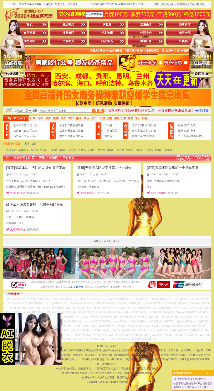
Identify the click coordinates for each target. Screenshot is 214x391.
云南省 (136, 130)
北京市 (17, 125)
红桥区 (82, 150)
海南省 (108, 135)
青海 (145, 135)
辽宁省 (25, 135)
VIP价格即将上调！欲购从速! (189, 378)
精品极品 (107, 41)
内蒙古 (25, 130)
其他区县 (24, 150)
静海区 (159, 150)
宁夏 (140, 135)
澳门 (186, 125)
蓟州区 (168, 150)
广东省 (108, 125)
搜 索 (98, 110)
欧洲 (186, 130)
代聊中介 (146, 32)
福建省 (63, 130)
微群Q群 (145, 41)
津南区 (111, 150)
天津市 (25, 125)
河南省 (79, 135)
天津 (26, 143)
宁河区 (149, 150)
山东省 (33, 135)
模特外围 (29, 41)
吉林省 (17, 135)
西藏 (134, 135)
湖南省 (63, 135)
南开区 (63, 150)
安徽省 (71, 130)
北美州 (190, 135)
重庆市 (136, 125)
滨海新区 (11, 150)
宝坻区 (139, 150)
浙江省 (79, 125)
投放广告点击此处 (107, 346)
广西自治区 (111, 130)
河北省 (33, 125)
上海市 (63, 125)
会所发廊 (29, 32)
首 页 (29, 24)
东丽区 (92, 150)
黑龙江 (33, 130)
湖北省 (71, 135)
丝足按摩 (107, 32)
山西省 (17, 130)
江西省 (79, 130)
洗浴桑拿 (146, 24)
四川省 (144, 125)
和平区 (34, 150)
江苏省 (71, 125)
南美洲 (198, 135)
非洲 (192, 130)
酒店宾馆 (184, 24)
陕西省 (144, 130)
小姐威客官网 (75, 287)
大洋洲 (181, 135)
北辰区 (120, 150)
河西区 (53, 150)
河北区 (72, 150)
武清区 (130, 150)
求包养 (107, 24)
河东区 (44, 150)
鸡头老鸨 (184, 32)
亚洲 (180, 130)
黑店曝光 (68, 24)
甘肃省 (152, 130)
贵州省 (152, 125)
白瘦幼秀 (68, 41)
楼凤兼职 (68, 32)
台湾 (192, 125)
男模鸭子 (184, 41)
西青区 (101, 150)
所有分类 (68, 157)
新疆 (151, 135)
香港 (180, 125)
